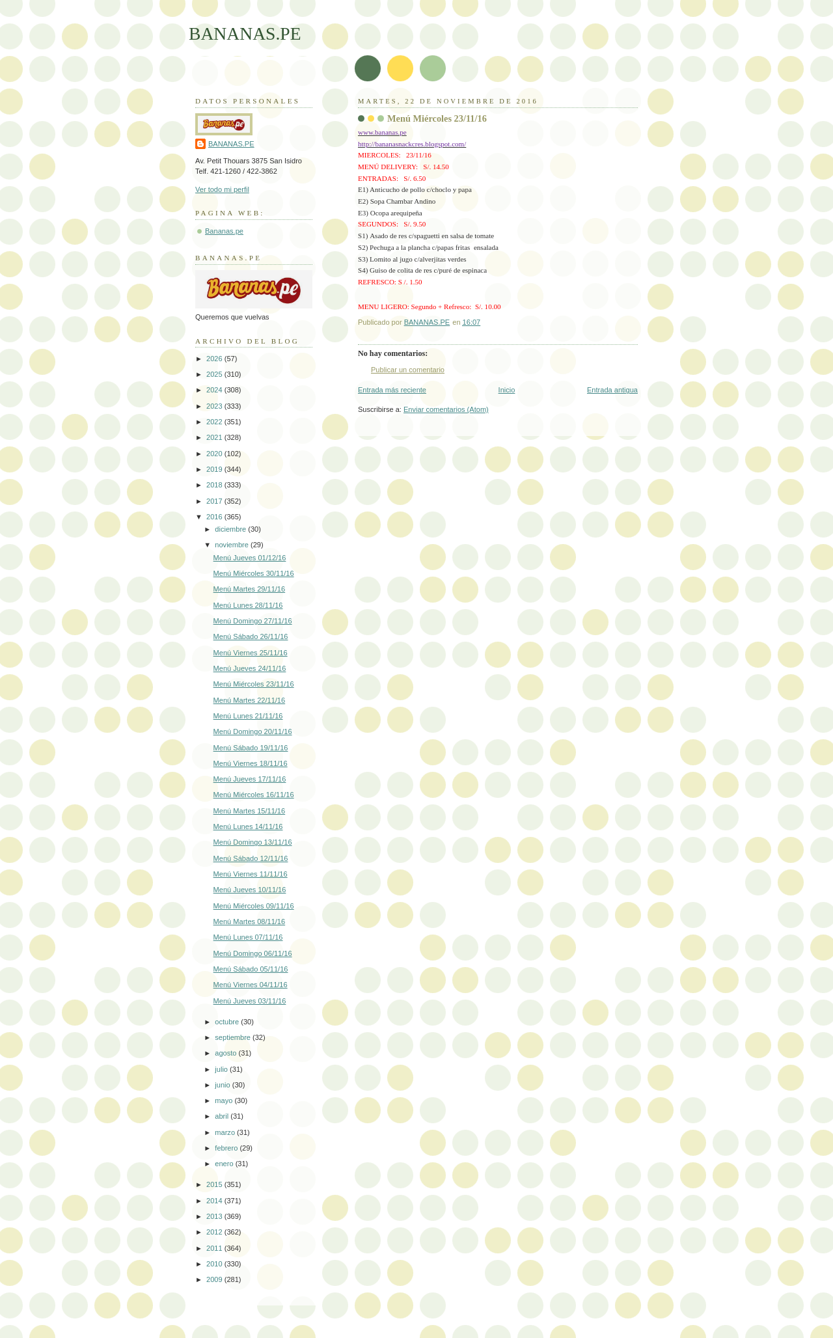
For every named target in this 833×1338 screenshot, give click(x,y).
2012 (215, 1232)
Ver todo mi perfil (222, 189)
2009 (215, 1279)
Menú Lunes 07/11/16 (248, 937)
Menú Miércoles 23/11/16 (253, 684)
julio (222, 1069)
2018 (215, 485)
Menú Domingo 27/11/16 (252, 621)
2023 (215, 406)
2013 (215, 1216)
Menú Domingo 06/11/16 (252, 953)
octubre (228, 1022)
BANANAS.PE (245, 33)
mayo (224, 1100)
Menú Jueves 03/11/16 (249, 1001)
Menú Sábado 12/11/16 (250, 858)
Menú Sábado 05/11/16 (250, 969)
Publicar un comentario (407, 370)
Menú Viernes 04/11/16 (250, 985)
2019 (215, 469)
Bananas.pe (224, 231)
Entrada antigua (612, 390)
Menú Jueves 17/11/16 (249, 779)
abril (222, 1116)
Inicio (506, 390)
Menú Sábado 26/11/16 (250, 636)
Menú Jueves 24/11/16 (249, 668)
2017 (215, 501)
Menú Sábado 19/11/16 (250, 748)
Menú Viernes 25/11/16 (250, 653)
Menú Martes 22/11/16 (249, 700)
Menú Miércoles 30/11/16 (253, 573)
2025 (215, 374)
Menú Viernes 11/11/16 (250, 874)
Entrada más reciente (392, 390)
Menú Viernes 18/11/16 (250, 763)
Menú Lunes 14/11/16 (248, 826)
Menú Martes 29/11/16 (249, 589)
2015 (215, 1184)
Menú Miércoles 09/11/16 (253, 906)
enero (225, 1163)
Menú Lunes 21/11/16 (248, 716)
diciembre (231, 529)
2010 (215, 1264)
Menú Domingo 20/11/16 (252, 731)
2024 (215, 390)
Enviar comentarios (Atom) (446, 409)
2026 (215, 358)
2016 (215, 517)
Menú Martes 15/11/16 (249, 811)
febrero (227, 1148)
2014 (215, 1201)
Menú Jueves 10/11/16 (249, 890)
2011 (215, 1248)
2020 (215, 453)
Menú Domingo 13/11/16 (252, 842)
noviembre (233, 545)
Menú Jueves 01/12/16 (249, 558)
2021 (215, 437)
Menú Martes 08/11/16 (249, 921)
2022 (215, 422)
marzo (226, 1132)
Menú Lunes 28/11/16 (248, 605)
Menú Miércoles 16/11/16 (253, 795)
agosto (226, 1053)
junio (223, 1085)
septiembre (234, 1037)
